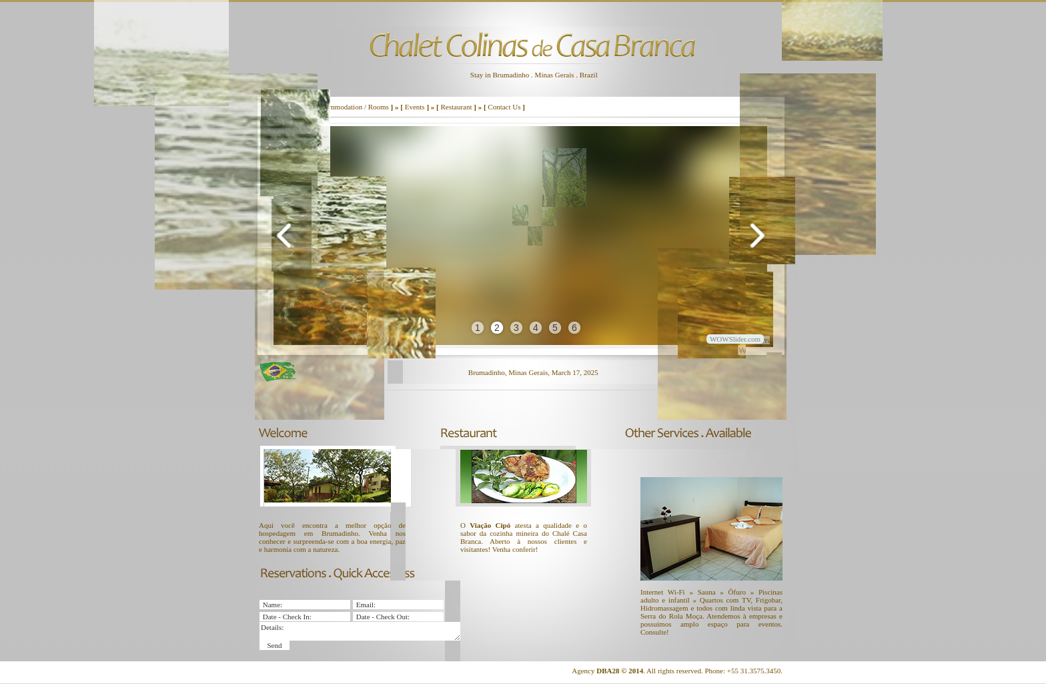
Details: (359, 631)
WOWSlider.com (735, 339)
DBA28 (607, 671)
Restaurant (456, 107)
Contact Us (504, 107)
